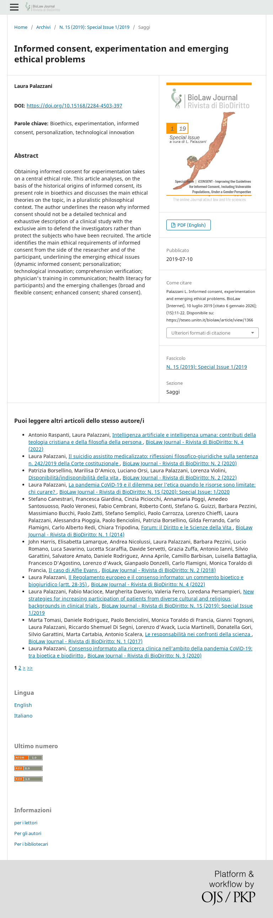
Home (20, 27)
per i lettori (25, 822)
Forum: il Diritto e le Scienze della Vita (187, 527)
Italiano (23, 715)
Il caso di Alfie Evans (74, 570)
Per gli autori (27, 833)
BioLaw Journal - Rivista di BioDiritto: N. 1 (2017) (85, 641)
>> (30, 667)
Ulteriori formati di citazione (200, 333)
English (23, 705)
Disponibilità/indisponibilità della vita (74, 477)
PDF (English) (191, 225)
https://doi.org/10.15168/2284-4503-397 (74, 105)
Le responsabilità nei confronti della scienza (198, 634)
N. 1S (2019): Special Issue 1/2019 (94, 27)
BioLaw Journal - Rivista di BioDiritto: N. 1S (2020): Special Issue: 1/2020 (144, 491)
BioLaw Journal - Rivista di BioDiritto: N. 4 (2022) (148, 584)
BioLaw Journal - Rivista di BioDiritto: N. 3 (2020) (144, 655)
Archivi (43, 27)
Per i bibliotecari (31, 844)
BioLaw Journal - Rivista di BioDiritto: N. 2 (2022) (180, 477)
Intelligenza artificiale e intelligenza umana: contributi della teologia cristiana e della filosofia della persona (142, 438)
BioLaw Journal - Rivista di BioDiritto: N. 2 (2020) (180, 463)
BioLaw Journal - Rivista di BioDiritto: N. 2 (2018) (159, 570)
